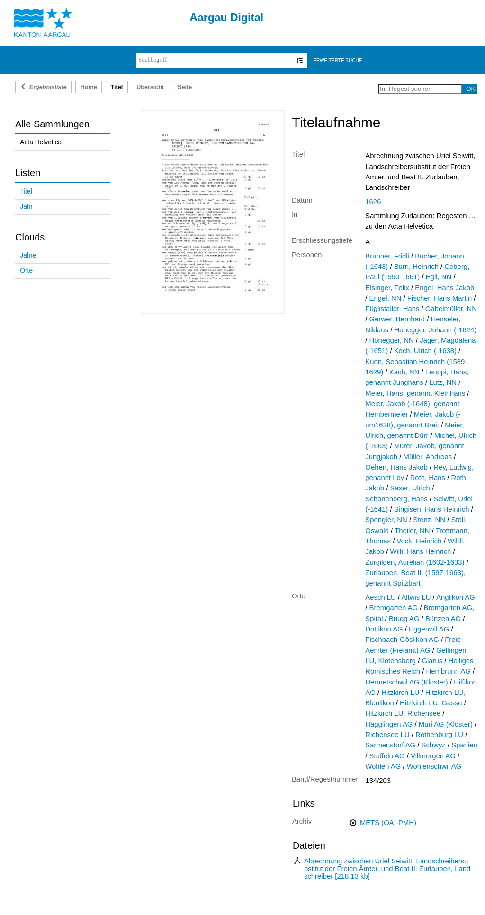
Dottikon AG (384, 629)
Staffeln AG (387, 756)
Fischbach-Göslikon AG (402, 639)
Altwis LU (416, 597)
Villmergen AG (433, 756)
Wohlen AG (383, 766)
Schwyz (434, 745)
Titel (26, 191)
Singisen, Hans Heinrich (431, 509)
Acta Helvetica (41, 142)
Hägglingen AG (389, 724)
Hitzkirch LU (400, 692)
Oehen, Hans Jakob (396, 467)
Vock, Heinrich (418, 541)
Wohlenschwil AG (434, 766)
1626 (373, 201)
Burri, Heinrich (416, 266)
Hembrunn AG (448, 671)
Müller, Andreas (428, 457)
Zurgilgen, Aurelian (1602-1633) (414, 562)
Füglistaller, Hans (392, 308)
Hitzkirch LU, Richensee (402, 713)
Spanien (464, 745)
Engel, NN (385, 298)
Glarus (432, 661)
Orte (26, 270)
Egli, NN (439, 277)
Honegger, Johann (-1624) (436, 330)
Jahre (28, 255)
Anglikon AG (455, 597)
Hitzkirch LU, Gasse (431, 703)
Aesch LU (380, 597)
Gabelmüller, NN (451, 308)
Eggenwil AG (429, 629)
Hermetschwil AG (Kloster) (406, 682)
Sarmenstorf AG (390, 745)
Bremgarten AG (393, 608)
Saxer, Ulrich (410, 488)
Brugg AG (404, 618)
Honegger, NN (391, 340)
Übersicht (150, 87)
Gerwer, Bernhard (397, 319)
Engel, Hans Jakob (444, 288)
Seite (185, 87)
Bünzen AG (443, 618)
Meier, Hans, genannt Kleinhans (415, 393)
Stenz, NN (429, 520)
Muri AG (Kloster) (446, 724)
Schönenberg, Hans (396, 499)
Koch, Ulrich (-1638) (425, 351)
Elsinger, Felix (387, 288)
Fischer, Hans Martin (439, 298)
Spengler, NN (386, 520)
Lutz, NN (443, 382)
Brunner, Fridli (387, 256)
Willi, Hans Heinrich (420, 551)
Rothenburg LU (439, 734)
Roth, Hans (427, 477)
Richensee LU (387, 734)
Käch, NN (404, 372)
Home (89, 87)
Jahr (26, 206)
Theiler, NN (412, 530)
